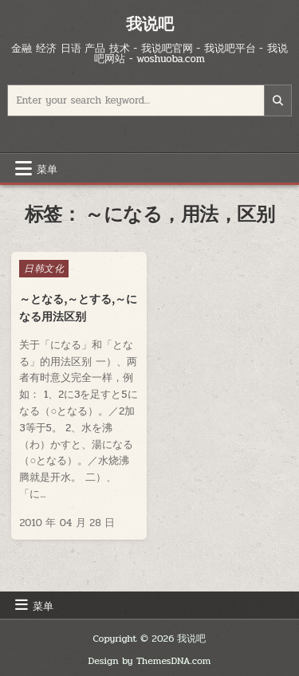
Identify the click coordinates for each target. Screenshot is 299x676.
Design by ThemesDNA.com (150, 661)
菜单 (47, 168)
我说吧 (150, 23)
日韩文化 (44, 268)
